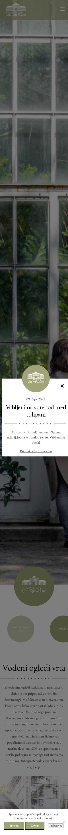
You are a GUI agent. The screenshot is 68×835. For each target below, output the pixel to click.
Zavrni (35, 825)
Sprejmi (14, 825)
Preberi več (56, 825)
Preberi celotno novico (36, 451)
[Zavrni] (63, 822)
